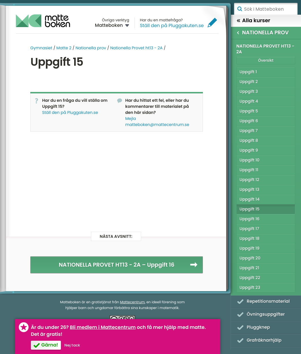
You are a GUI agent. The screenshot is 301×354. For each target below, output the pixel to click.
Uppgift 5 (249, 111)
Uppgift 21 (249, 268)
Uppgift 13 (249, 189)
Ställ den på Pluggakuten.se (172, 25)
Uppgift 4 (249, 101)
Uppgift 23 (250, 287)
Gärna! (49, 345)
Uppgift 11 (249, 170)
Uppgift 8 (249, 140)
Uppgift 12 (249, 179)
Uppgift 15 (249, 209)
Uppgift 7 (249, 130)
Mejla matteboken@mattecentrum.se (157, 121)
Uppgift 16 (249, 219)
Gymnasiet (41, 48)
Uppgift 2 (249, 81)
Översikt (265, 60)
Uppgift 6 (249, 121)
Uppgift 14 (249, 199)
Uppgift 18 (249, 238)
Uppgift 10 (249, 160)
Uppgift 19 (249, 248)
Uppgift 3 (249, 91)
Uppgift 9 (249, 150)
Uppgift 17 (249, 228)
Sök (239, 9)
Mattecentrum (132, 302)
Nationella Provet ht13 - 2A (136, 48)
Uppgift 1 (248, 72)
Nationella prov (91, 48)
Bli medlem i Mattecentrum (103, 327)
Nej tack (72, 345)
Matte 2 (63, 48)
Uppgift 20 (250, 258)
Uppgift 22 (250, 277)
